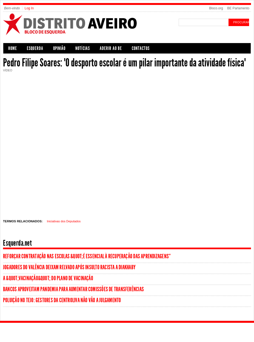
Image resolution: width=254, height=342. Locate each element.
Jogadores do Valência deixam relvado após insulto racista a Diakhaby (69, 267)
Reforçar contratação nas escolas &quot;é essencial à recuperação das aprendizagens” (87, 256)
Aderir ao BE (111, 48)
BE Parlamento (238, 8)
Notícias (82, 48)
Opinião (59, 48)
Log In (29, 8)
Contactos (141, 48)
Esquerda (35, 48)
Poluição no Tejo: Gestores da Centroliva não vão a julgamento (62, 300)
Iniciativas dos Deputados (64, 221)
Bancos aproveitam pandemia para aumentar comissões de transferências (73, 289)
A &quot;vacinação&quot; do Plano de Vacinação (48, 278)
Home (12, 48)
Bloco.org (216, 8)
